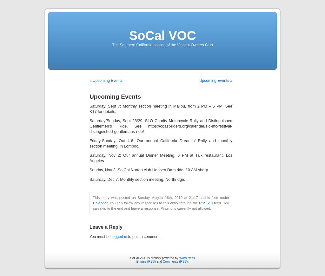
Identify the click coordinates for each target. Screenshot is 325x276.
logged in (119, 236)
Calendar (100, 203)
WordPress (187, 258)
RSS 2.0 (206, 203)
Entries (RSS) (146, 261)
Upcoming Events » (215, 80)
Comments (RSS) (175, 261)
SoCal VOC (162, 36)
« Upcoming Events (106, 80)
